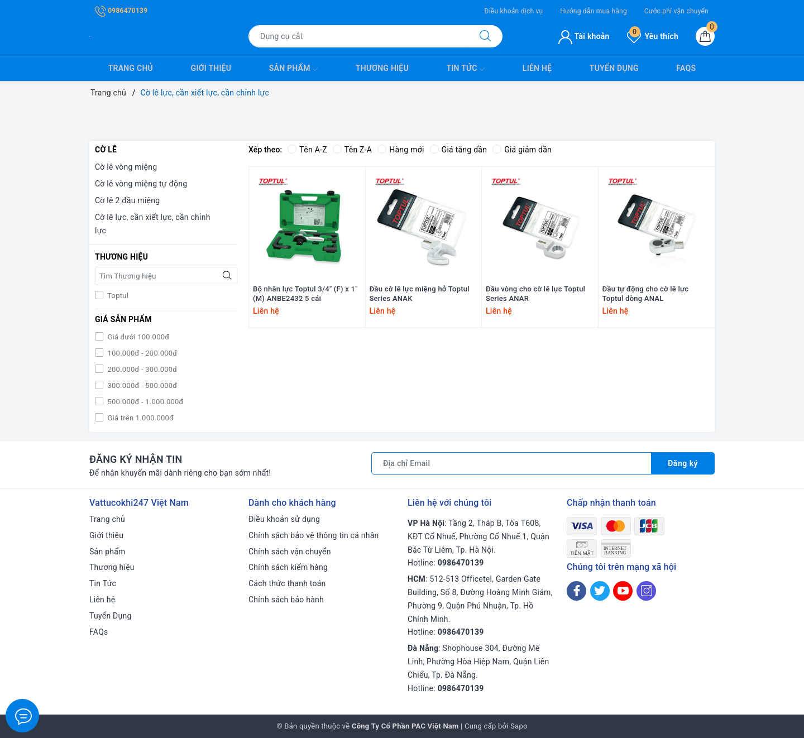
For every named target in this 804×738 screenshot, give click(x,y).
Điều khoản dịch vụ (513, 11)
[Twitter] (600, 591)
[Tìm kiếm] (485, 36)
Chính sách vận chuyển (289, 551)
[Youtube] (623, 591)
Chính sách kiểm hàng (288, 567)
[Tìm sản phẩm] (358, 36)
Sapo (519, 726)
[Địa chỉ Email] (511, 463)
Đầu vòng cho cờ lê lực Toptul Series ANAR (535, 294)
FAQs (686, 68)
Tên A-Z (307, 149)
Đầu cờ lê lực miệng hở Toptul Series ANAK (420, 294)
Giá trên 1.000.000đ (140, 418)
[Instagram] (646, 591)
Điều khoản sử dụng (284, 519)
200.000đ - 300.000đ (141, 369)
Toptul (117, 295)
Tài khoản (583, 36)
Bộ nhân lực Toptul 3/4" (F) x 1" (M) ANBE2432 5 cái (305, 294)
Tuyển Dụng (614, 68)
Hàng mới (400, 149)
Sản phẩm (293, 69)
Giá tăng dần (458, 149)
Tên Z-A (352, 149)
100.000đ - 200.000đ (141, 353)
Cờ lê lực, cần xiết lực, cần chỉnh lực (152, 224)
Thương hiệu (382, 68)
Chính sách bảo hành (286, 599)
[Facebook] (576, 591)
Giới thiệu (211, 68)
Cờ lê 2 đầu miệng (127, 200)
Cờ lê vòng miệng (126, 166)
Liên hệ (537, 68)
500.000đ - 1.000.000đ (145, 401)
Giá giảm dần (522, 149)
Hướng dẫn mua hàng (593, 11)
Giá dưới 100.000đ (137, 337)
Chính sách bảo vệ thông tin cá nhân (313, 535)
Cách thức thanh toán (287, 583)
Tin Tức (465, 69)
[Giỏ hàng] (705, 36)
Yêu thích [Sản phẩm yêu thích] (652, 36)
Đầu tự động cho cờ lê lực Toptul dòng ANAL (645, 294)
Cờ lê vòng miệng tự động (141, 183)
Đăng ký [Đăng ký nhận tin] (683, 463)
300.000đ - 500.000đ (141, 385)
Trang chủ (130, 68)
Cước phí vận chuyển (676, 11)
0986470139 (121, 11)
